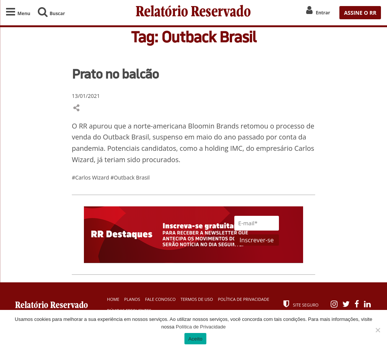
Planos (132, 299)
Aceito (195, 339)
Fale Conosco (160, 299)
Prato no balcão (115, 73)
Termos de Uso (197, 299)
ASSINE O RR (360, 12)
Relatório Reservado (193, 12)
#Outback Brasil (130, 177)
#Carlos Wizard (91, 177)
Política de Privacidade (243, 299)
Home (113, 299)
